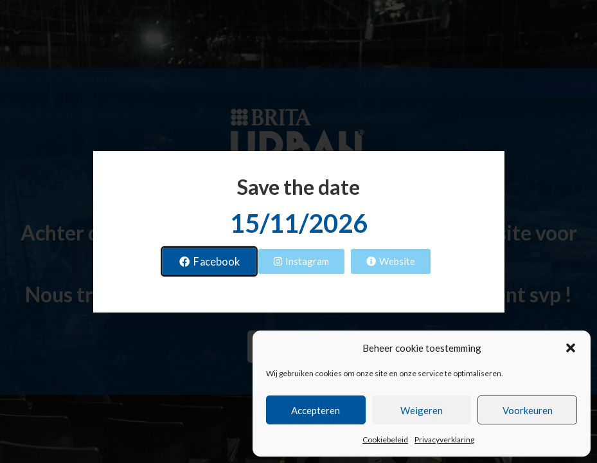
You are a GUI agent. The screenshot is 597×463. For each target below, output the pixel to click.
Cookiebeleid (385, 439)
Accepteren (315, 410)
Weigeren (421, 410)
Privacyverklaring (444, 439)
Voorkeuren (528, 410)
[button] (570, 347)
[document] (298, 231)
